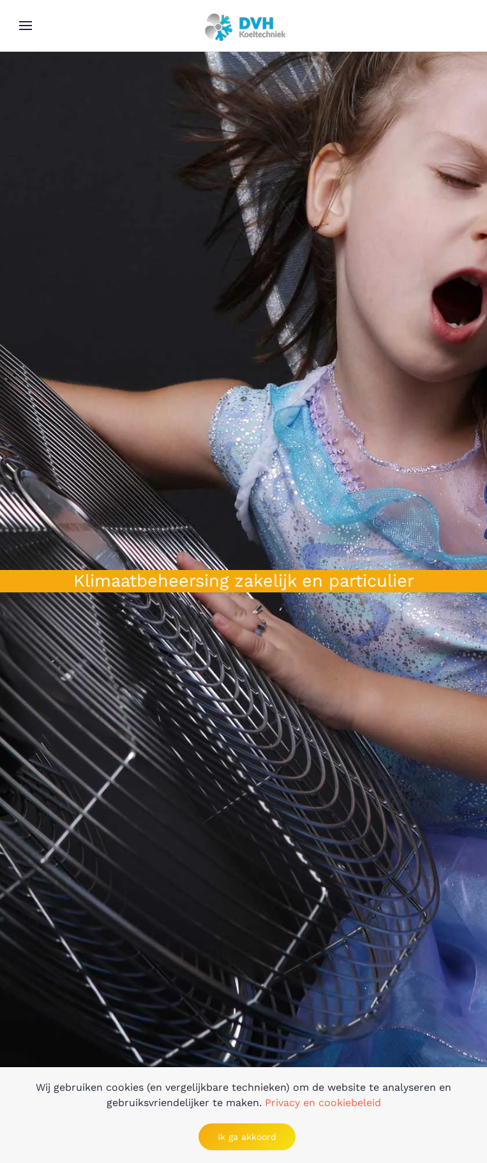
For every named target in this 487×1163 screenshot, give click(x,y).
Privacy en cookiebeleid (323, 1103)
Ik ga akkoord (247, 1137)
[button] (25, 25)
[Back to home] (243, 25)
